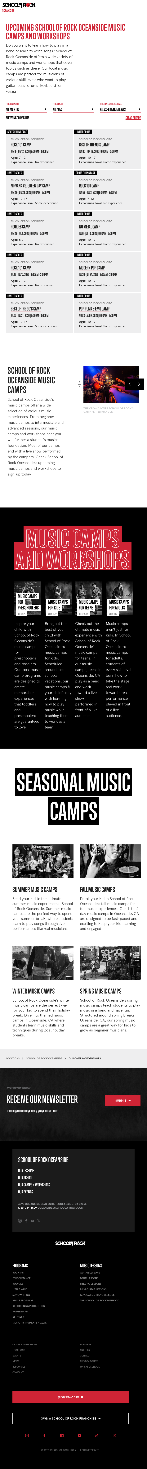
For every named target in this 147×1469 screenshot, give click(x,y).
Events (16, 1355)
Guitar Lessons (90, 1272)
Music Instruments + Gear (29, 1322)
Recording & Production (28, 1306)
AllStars (18, 1317)
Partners (85, 1344)
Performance (21, 1278)
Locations (18, 1350)
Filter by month (12, 103)
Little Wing (20, 1289)
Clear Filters (133, 117)
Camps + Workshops (24, 1344)
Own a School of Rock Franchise (71, 1418)
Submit (123, 1100)
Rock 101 (18, 1272)
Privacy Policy (89, 1361)
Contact (85, 1355)
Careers (85, 1350)
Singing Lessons (90, 1283)
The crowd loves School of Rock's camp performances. (108, 410)
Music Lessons (91, 1266)
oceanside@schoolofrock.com (60, 1208)
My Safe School (90, 1366)
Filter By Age (58, 103)
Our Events (25, 1191)
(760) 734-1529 (27, 1208)
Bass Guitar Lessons (93, 1289)
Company (18, 1372)
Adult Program (22, 1300)
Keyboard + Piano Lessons (97, 1295)
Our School (25, 1177)
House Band (20, 1311)
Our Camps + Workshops (34, 1184)
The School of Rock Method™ (99, 1300)
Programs (20, 1266)
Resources (18, 1366)
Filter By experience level (111, 103)
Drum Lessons (89, 1278)
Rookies (17, 1283)
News (15, 1361)
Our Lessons (26, 1170)
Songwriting (21, 1295)
